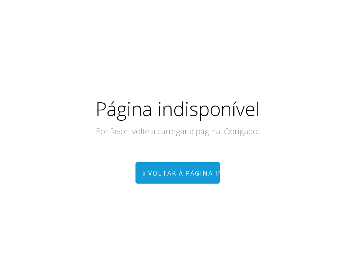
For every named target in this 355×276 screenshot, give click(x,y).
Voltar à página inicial (181, 173)
